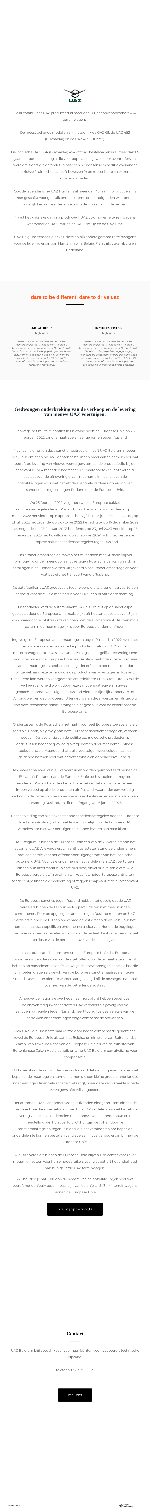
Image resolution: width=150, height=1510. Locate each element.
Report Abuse (14, 1505)
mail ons (75, 1395)
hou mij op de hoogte (75, 1209)
